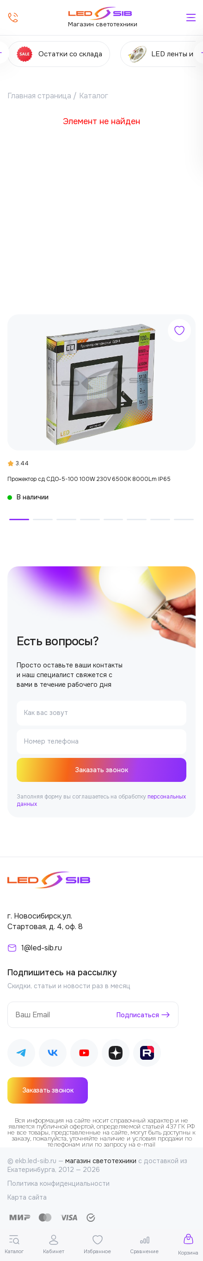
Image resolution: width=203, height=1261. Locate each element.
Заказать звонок (101, 770)
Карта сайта (27, 1197)
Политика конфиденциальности (58, 1183)
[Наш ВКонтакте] (53, 1054)
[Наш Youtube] (84, 1054)
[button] (19, 519)
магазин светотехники (100, 1161)
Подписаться (138, 1015)
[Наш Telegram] (21, 1054)
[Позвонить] (12, 17)
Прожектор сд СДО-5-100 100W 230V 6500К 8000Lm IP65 (89, 479)
